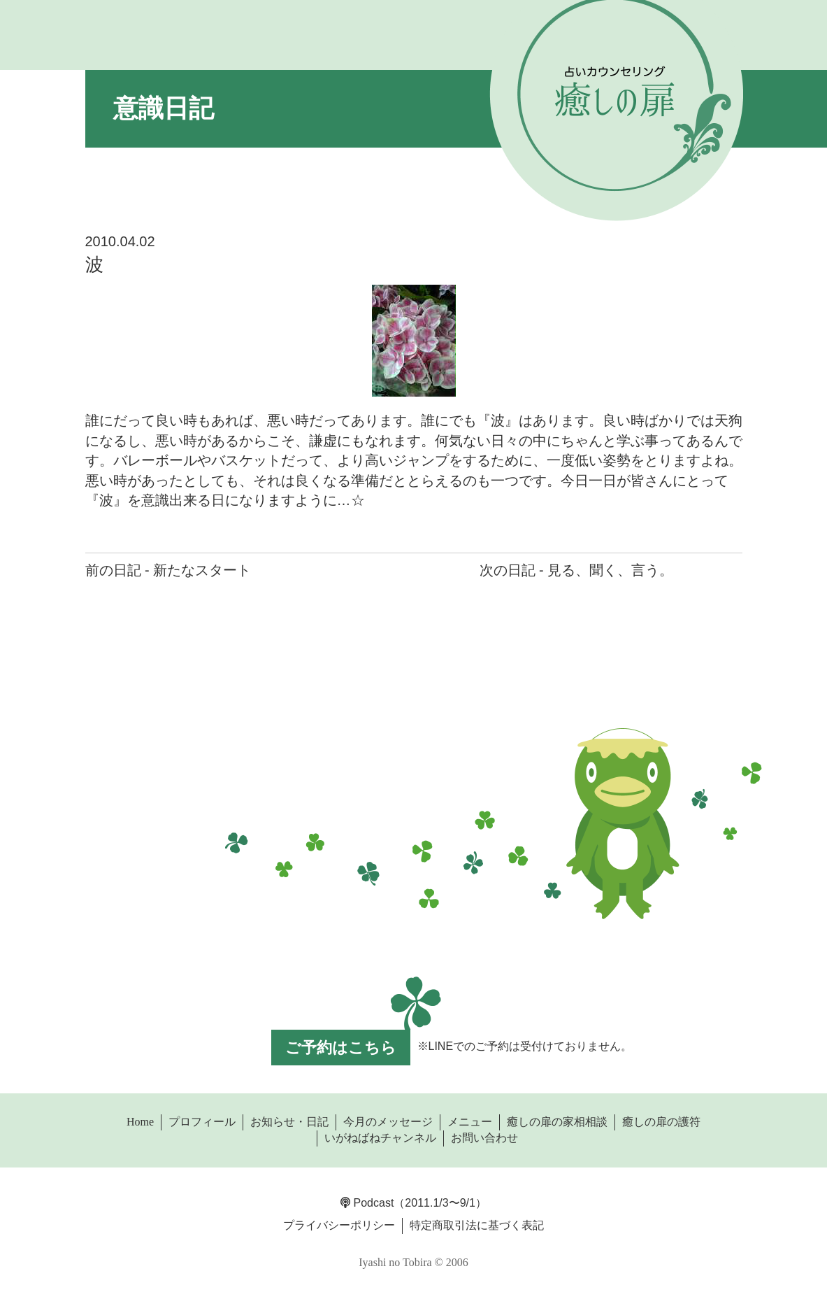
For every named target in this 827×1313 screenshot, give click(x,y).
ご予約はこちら (340, 1047)
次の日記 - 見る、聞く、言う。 (577, 570)
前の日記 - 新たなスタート (168, 570)
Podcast (367, 1203)
